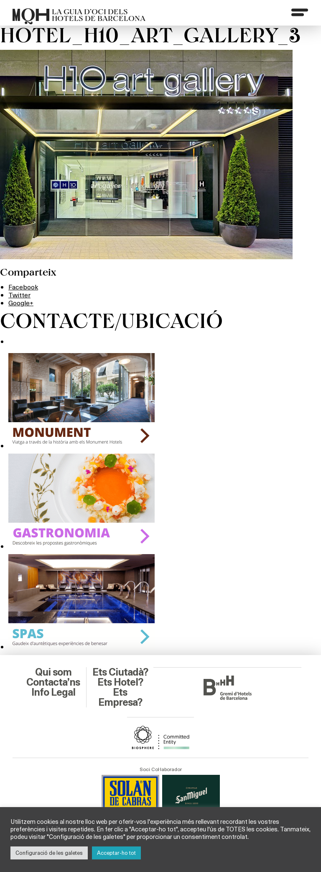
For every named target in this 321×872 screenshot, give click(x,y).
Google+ (20, 302)
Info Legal (53, 692)
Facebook (23, 286)
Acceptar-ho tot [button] (116, 853)
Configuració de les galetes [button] (49, 853)
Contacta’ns (53, 682)
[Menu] (299, 12)
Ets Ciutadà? (120, 672)
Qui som (53, 672)
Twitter (19, 294)
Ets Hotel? (120, 682)
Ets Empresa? (120, 697)
